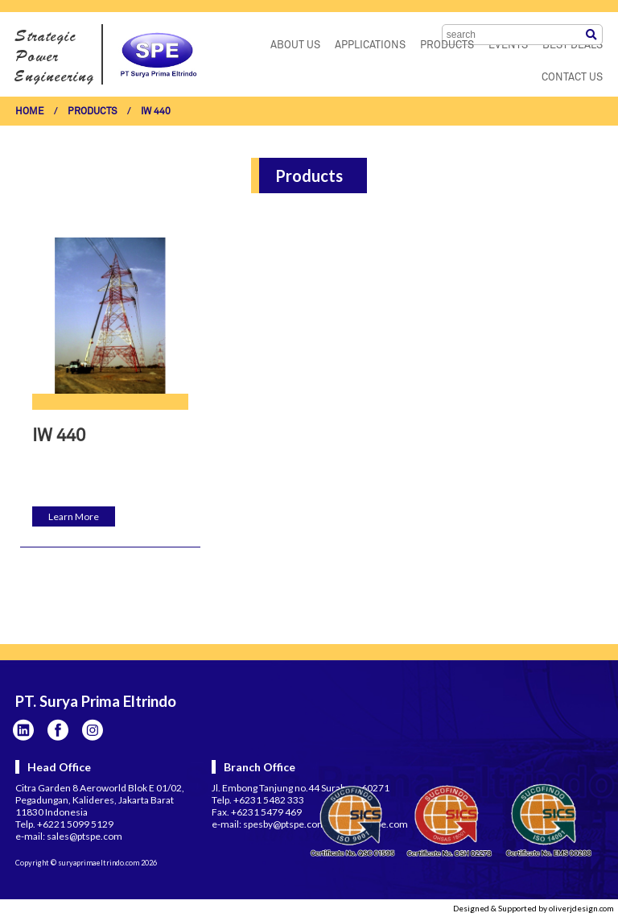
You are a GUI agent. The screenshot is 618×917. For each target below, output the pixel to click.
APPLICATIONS (370, 45)
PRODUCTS (447, 45)
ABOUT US (295, 45)
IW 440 (156, 112)
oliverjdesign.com (581, 908)
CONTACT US (572, 77)
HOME (29, 112)
